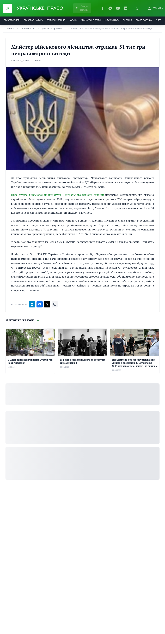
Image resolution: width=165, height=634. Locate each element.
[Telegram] (110, 8)
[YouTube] (117, 8)
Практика (25, 28)
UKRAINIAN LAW (112, 20)
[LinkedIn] (125, 8)
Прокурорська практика (49, 28)
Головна (10, 28)
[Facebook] (102, 8)
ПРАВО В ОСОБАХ (144, 20)
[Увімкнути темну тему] (137, 8)
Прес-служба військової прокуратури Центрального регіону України (57, 195)
